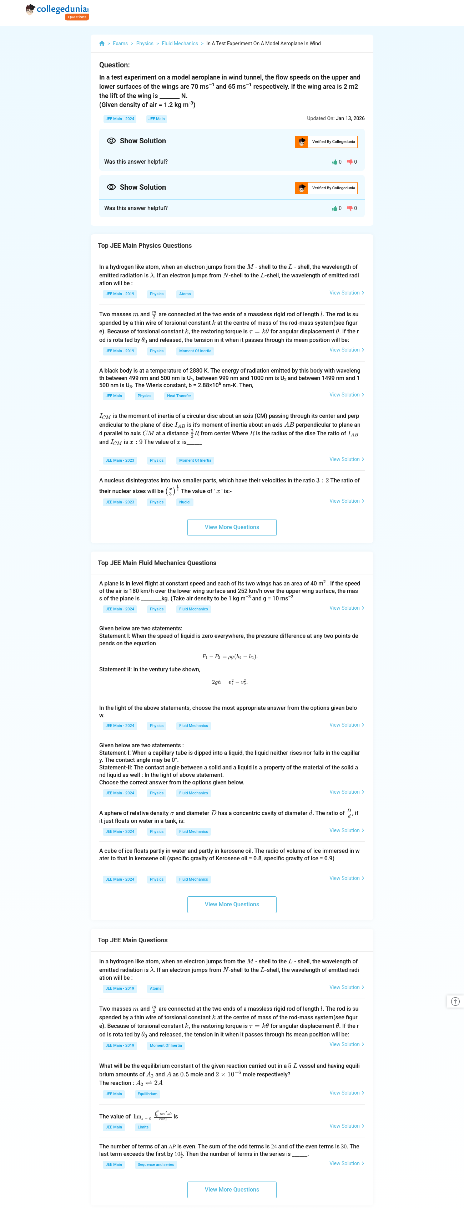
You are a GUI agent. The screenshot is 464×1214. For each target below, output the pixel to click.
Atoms (185, 294)
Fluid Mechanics (193, 609)
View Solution (347, 293)
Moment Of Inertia (195, 351)
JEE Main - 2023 (120, 460)
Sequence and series (156, 1164)
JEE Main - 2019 (120, 294)
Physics (156, 294)
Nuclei (184, 502)
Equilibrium (147, 1094)
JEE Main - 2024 (120, 119)
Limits (143, 1127)
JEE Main (156, 119)
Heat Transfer (179, 396)
